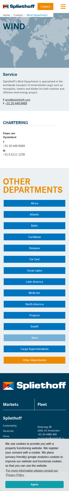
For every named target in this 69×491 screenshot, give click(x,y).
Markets (11, 404)
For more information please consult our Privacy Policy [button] (32, 473)
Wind (34, 338)
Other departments (34, 360)
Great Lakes (34, 270)
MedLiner (34, 293)
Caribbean (34, 237)
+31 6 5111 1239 (14, 154)
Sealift (34, 326)
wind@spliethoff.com (17, 99)
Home (6, 15)
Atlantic (34, 214)
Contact (45, 6)
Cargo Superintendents (35, 349)
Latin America (34, 282)
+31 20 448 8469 (16, 103)
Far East (35, 259)
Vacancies (8, 431)
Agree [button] (34, 484)
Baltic (34, 225)
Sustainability (10, 425)
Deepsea (34, 248)
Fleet (42, 404)
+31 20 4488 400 (47, 434)
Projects (34, 315)
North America (35, 304)
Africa (34, 203)
